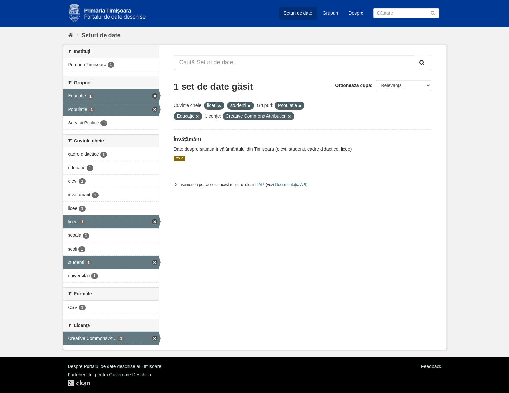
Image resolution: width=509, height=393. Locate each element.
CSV (179, 158)
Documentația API (290, 184)
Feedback (431, 366)
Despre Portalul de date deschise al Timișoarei (115, 366)
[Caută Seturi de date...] (294, 62)
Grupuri (330, 13)
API (262, 184)
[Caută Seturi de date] (406, 13)
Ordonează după (353, 85)
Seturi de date (298, 13)
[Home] (70, 35)
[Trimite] (433, 12)
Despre (355, 13)
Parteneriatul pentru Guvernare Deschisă (109, 374)
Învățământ (187, 139)
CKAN (79, 383)
